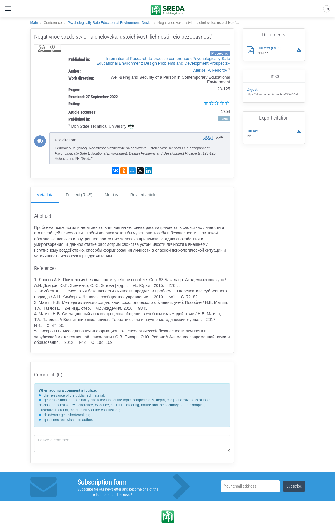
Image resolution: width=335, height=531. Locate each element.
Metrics (111, 194)
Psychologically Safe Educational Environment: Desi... (110, 23)
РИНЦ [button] (223, 118)
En (326, 9)
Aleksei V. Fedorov (210, 70)
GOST (208, 137)
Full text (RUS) (79, 194)
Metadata (45, 194)
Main (34, 23)
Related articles (144, 194)
